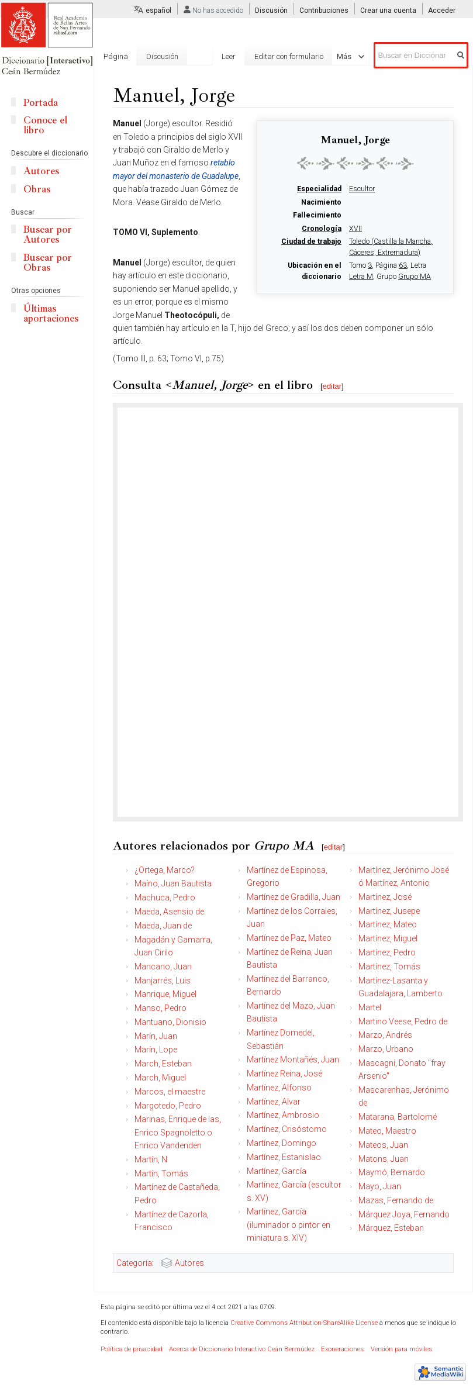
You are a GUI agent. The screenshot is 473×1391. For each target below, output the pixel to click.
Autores (189, 1263)
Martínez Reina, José (284, 1073)
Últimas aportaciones (50, 313)
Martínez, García (276, 1171)
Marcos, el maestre (169, 1091)
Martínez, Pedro (387, 952)
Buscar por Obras (47, 262)
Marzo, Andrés (385, 1035)
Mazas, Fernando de (395, 1200)
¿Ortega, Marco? (164, 870)
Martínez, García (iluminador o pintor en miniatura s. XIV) (288, 1224)
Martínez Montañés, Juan (293, 1059)
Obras (36, 189)
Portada (40, 103)
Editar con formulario (288, 56)
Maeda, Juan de (163, 925)
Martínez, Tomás (389, 966)
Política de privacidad (132, 1349)
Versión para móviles (401, 1349)
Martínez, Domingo (281, 1143)
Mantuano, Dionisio (170, 1022)
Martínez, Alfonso (279, 1087)
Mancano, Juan (163, 966)
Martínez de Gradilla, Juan (293, 897)
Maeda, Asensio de (169, 911)
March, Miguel (160, 1077)
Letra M (361, 276)
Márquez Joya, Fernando (404, 1214)
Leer (229, 56)
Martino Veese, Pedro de (402, 1021)
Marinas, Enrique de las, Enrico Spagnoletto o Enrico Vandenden (177, 1132)
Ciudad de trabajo (311, 241)
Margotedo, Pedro (167, 1105)
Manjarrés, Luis (162, 980)
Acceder (441, 10)
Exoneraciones (342, 1349)
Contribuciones (323, 10)
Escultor (362, 189)
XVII (355, 229)
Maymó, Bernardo (391, 1172)
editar (332, 386)
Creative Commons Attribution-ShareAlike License (304, 1323)
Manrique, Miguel (165, 994)
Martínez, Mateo (387, 924)
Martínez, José (385, 897)
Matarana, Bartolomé (397, 1116)
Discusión (271, 10)
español (158, 10)
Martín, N (150, 1159)
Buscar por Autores (47, 234)
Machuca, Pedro (164, 897)
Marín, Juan (155, 1036)
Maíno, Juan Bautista (173, 883)
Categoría (134, 1263)
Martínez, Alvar (274, 1101)
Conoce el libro (45, 125)
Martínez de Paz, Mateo (289, 938)
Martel (369, 1007)
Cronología (321, 229)
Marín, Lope (155, 1049)
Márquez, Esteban (391, 1228)
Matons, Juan (383, 1159)
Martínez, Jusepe (389, 911)
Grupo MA (414, 276)
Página (115, 56)
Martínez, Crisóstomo (287, 1129)
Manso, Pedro (160, 1008)
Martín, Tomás (161, 1173)
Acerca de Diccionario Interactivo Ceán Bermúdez (242, 1349)
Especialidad (319, 189)
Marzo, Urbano (385, 1049)
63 (403, 265)
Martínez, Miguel (387, 938)
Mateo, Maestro (387, 1130)
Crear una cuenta (388, 10)
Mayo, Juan (379, 1186)
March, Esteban (163, 1063)
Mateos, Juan (383, 1145)
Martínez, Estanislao (284, 1157)
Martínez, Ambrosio (283, 1115)
